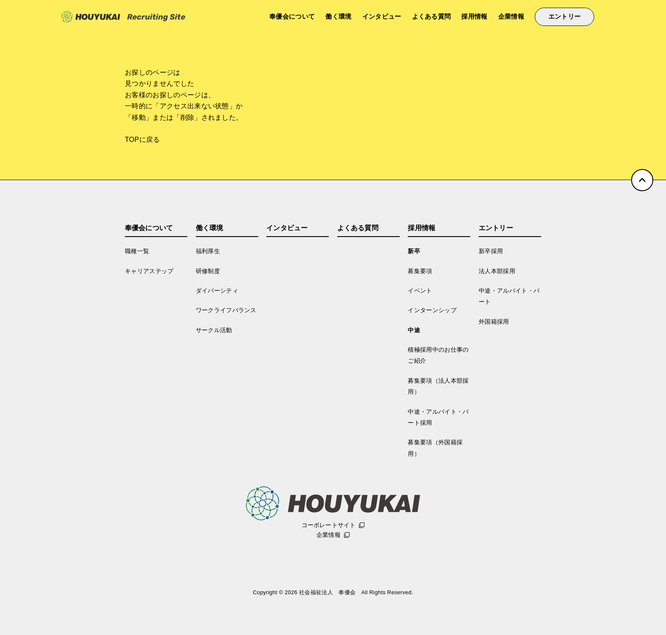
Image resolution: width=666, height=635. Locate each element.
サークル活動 (214, 330)
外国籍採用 (494, 321)
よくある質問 (431, 16)
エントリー (564, 16)
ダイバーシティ (217, 290)
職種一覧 (137, 251)
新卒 (414, 251)
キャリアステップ (149, 271)
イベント (420, 290)
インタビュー (381, 16)
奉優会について (292, 16)
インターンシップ (432, 310)
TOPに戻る (142, 139)
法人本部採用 (497, 271)
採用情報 (474, 16)
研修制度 (208, 271)
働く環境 (338, 16)
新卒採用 (491, 251)
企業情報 (511, 16)
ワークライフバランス (226, 310)
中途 (414, 330)
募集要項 (420, 271)
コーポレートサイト (329, 525)
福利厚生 (208, 251)
